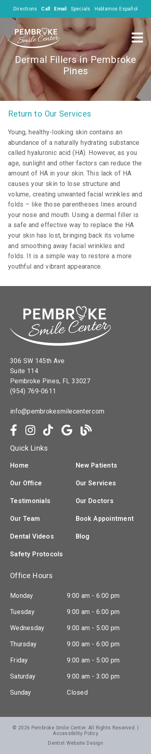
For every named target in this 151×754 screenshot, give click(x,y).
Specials (81, 9)
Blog (83, 536)
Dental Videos (32, 536)
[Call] (45, 9)
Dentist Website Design (75, 743)
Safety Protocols (36, 554)
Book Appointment (105, 518)
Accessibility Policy (75, 733)
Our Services (96, 483)
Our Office (26, 483)
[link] (13, 430)
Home (19, 465)
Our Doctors (95, 501)
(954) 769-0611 (33, 391)
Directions (25, 9)
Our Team (25, 518)
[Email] (60, 9)
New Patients (97, 465)
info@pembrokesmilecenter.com (57, 411)
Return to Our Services (49, 114)
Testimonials (30, 501)
